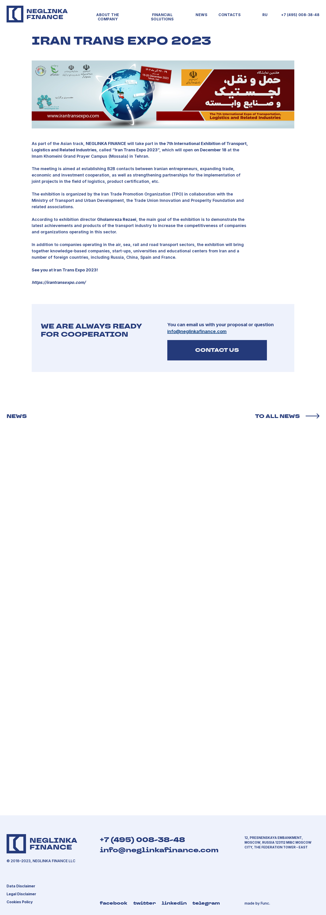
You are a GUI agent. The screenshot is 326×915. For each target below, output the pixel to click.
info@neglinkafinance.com (159, 850)
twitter (144, 903)
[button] (21, 894)
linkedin (174, 903)
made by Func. (257, 903)
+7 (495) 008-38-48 (300, 14)
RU (264, 14)
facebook (113, 903)
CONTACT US (217, 350)
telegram (206, 903)
